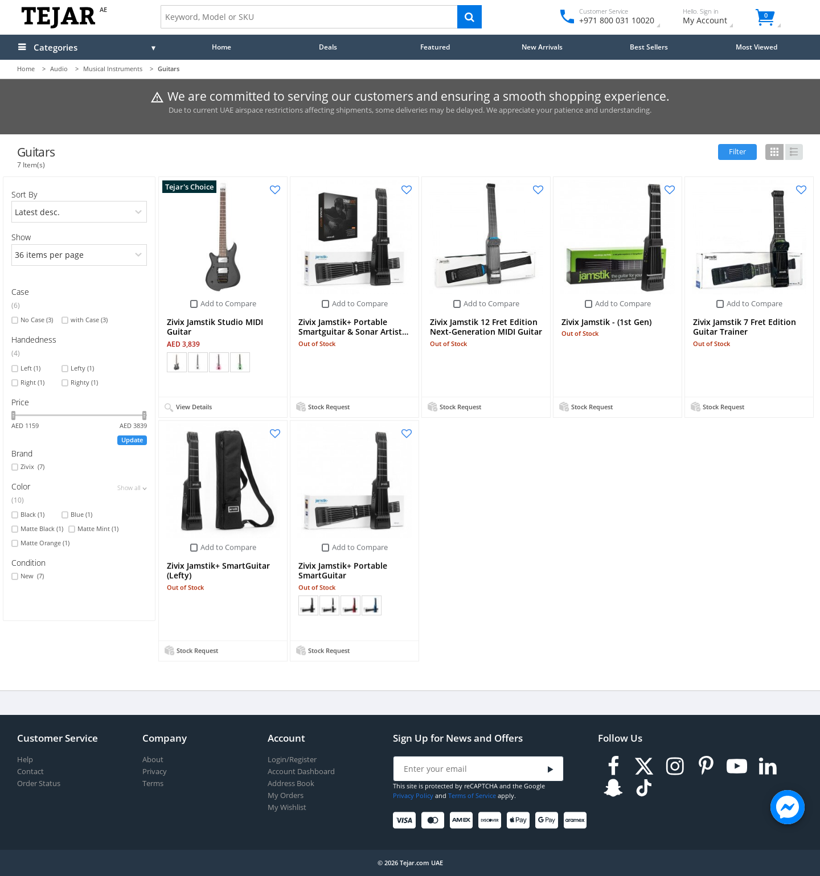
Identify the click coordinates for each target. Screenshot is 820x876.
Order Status (38, 783)
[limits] (78, 255)
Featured (435, 46)
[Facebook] (613, 766)
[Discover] (491, 820)
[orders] (78, 212)
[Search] (469, 16)
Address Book (291, 783)
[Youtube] (736, 766)
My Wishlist (287, 807)
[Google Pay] (548, 820)
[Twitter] (644, 766)
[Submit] (550, 769)
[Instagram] (674, 766)
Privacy (154, 771)
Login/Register (292, 759)
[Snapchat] (613, 788)
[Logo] (58, 26)
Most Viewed (756, 46)
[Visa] (406, 820)
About (152, 759)
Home (221, 46)
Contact (30, 771)
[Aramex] (577, 820)
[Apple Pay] (520, 820)
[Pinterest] (706, 766)
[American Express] (463, 820)
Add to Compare (228, 303)
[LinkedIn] (767, 766)
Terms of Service (472, 795)
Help (25, 759)
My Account (715, 18)
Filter (737, 151)
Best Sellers (649, 46)
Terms (152, 783)
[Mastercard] (434, 820)
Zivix (32, 467)
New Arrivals (542, 46)
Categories (55, 47)
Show (21, 237)
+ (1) (260, 362)
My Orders (286, 795)
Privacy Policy (413, 795)
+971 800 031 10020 (612, 20)
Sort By (24, 194)
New (32, 576)
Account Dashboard (301, 771)
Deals (328, 46)
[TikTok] (644, 788)
